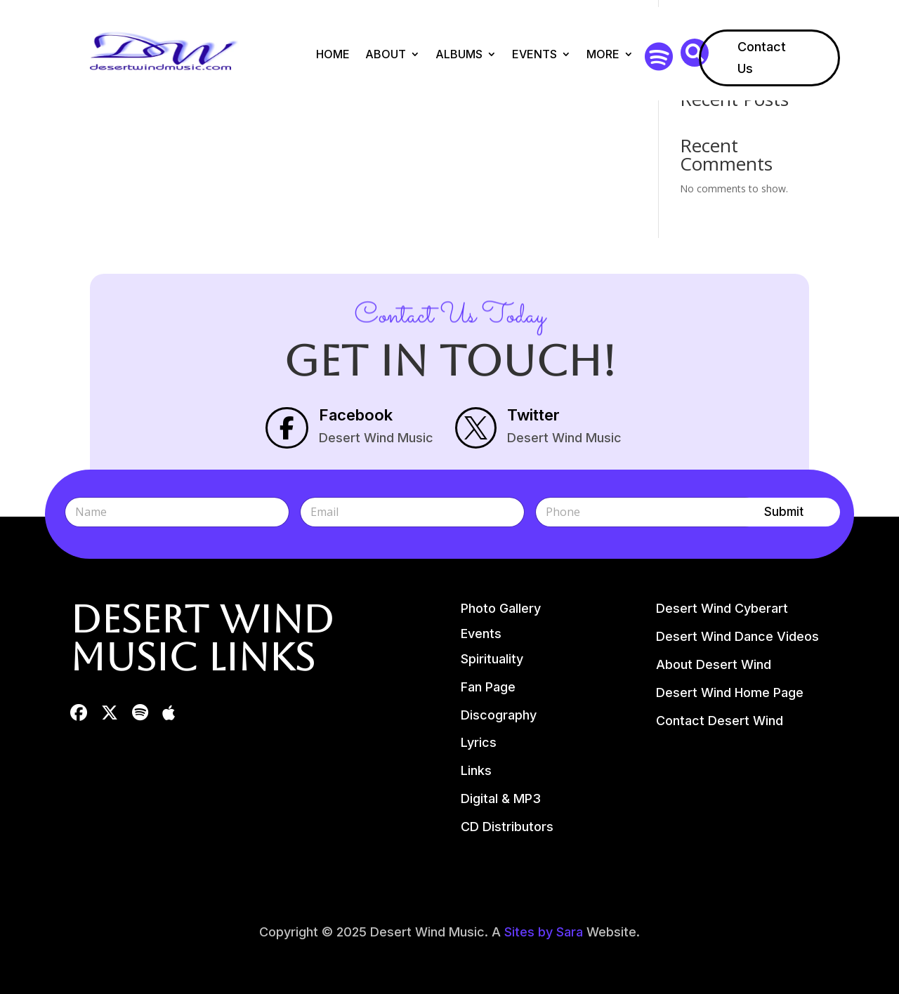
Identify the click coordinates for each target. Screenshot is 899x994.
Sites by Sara (543, 932)
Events (534, 54)
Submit (783, 512)
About (385, 54)
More (602, 54)
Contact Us (761, 57)
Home (333, 54)
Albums (459, 54)
